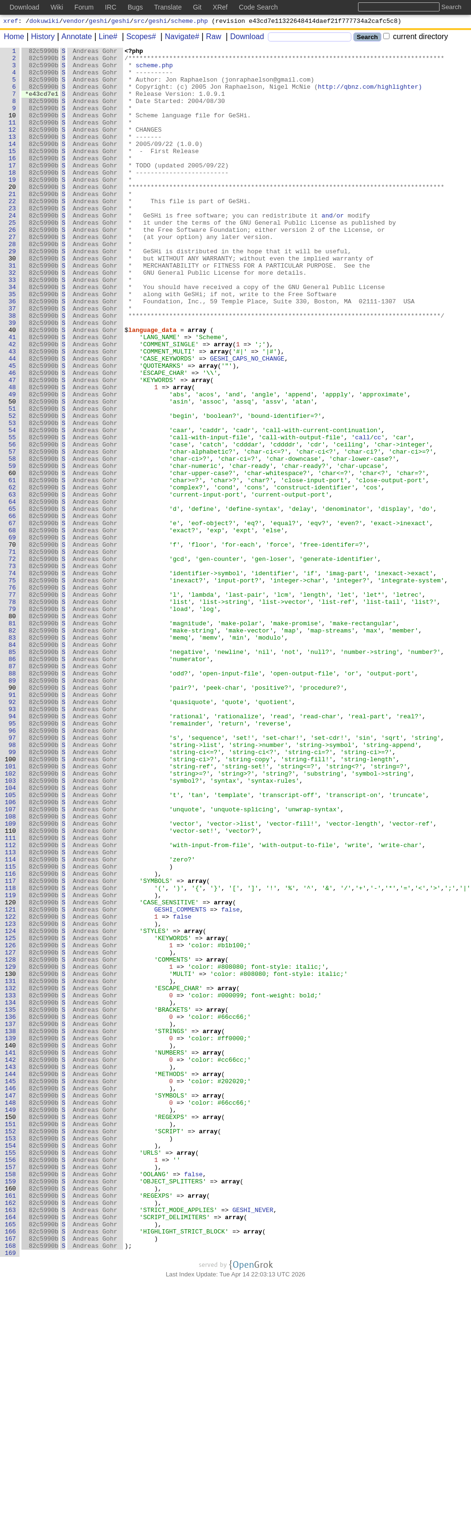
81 (12, 739)
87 (12, 790)
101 (10, 910)
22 (12, 232)
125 (10, 1116)
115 (10, 1030)
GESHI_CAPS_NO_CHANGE (247, 421)
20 (12, 215)
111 (10, 996)
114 (10, 1022)
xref (10, 22)
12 (12, 146)
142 (10, 1262)
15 (12, 172)
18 (12, 198)
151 (10, 1340)
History (39, 38)
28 (12, 284)
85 (12, 773)
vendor (74, 22)
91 (12, 824)
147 (10, 1305)
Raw (210, 38)
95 (12, 859)
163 (10, 1443)
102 (10, 919)
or (341, 249)
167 (10, 1477)
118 (10, 1056)
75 (12, 687)
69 (12, 636)
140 (10, 1245)
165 (10, 1460)
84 (12, 764)
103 (10, 927)
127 (10, 1133)
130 (10, 1159)
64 (12, 593)
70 (12, 644)
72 (12, 661)
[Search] (309, 38)
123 (10, 1099)
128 (10, 1142)
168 (10, 1486)
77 (12, 704)
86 (12, 781)
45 (12, 429)
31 (12, 309)
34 (12, 335)
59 (12, 550)
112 (10, 1005)
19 (12, 206)
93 (12, 842)
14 (12, 163)
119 (10, 1065)
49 (12, 464)
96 (12, 867)
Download (244, 38)
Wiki (57, 7)
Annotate (73, 38)
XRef (220, 7)
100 (10, 902)
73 (12, 670)
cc (378, 515)
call (363, 515)
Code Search (258, 7)
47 (12, 447)
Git (197, 7)
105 (10, 945)
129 (10, 1151)
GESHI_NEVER (253, 1443)
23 (12, 241)
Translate (168, 7)
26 (12, 266)
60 (12, 558)
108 (10, 970)
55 (12, 515)
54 (12, 507)
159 (10, 1408)
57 (12, 532)
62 (12, 575)
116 (10, 1039)
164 (10, 1451)
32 (12, 318)
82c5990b (44, 52)
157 (10, 1391)
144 (10, 1279)
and (327, 249)
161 (10, 1425)
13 (12, 155)
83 (12, 756)
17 (12, 189)
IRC (110, 7)
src (138, 22)
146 (10, 1297)
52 (12, 490)
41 (12, 395)
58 (12, 541)
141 (10, 1254)
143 (10, 1271)
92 (12, 833)
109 (10, 979)
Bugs (135, 7)
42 (12, 404)
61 (12, 567)
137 (10, 1219)
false (231, 1082)
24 (12, 249)
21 (12, 223)
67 (12, 618)
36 (12, 352)
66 (12, 610)
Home (14, 38)
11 (12, 138)
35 (12, 344)
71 (12, 653)
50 (12, 472)
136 (10, 1211)
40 (12, 387)
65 (12, 601)
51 (12, 481)
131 (10, 1168)
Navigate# (178, 38)
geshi (98, 22)
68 (12, 627)
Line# (104, 38)
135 (10, 1202)
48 (12, 455)
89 (12, 807)
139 (10, 1237)
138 (10, 1228)
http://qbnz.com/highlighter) (370, 95)
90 (12, 816)
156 (10, 1382)
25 (12, 258)
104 (10, 936)
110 (10, 988)
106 (10, 953)
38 (12, 369)
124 (10, 1108)
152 (10, 1348)
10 (12, 129)
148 (10, 1314)
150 (10, 1331)
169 (10, 1494)
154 (10, 1365)
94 (12, 850)
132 (10, 1176)
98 (12, 885)
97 (12, 876)
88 (12, 799)
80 (12, 730)
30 (12, 301)
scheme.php (189, 22)
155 (10, 1374)
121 (10, 1082)
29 (12, 292)
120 (10, 1073)
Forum (83, 7)
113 (10, 1013)
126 (10, 1125)
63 (12, 584)
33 (12, 326)
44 (12, 421)
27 (12, 275)
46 (12, 438)
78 (12, 713)
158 (10, 1400)
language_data (153, 387)
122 (10, 1091)
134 (10, 1194)
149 (10, 1322)
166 (10, 1468)
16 (12, 180)
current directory (415, 38)
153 (10, 1357)
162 (10, 1434)
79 (12, 721)
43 (12, 412)
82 (12, 747)
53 (12, 498)
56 (12, 524)
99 (12, 893)
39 (12, 378)
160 (10, 1417)
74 (12, 678)
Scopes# (138, 38)
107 (10, 962)
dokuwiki (44, 22)
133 (10, 1185)
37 (12, 361)
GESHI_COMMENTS (180, 1082)
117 (10, 1048)
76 (12, 696)
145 (10, 1288)
